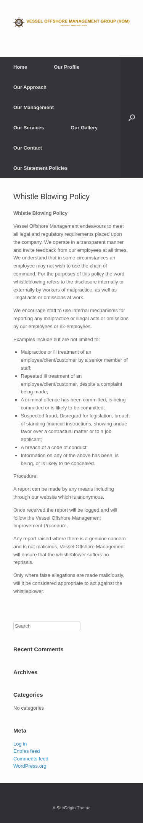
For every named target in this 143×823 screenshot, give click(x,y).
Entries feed (26, 751)
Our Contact (27, 148)
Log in (20, 744)
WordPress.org (29, 766)
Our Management (33, 107)
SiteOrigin (66, 807)
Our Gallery (84, 127)
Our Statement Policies (40, 168)
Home (20, 67)
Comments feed (30, 759)
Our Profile (66, 67)
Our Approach (30, 87)
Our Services (28, 127)
